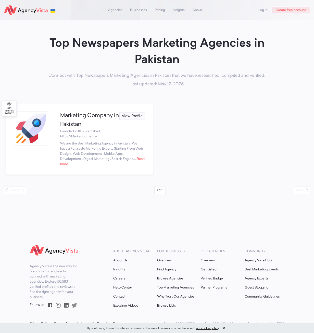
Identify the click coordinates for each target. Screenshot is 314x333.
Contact (119, 296)
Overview (164, 260)
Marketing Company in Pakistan (89, 120)
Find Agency (166, 269)
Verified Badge (212, 278)
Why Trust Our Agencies (175, 296)
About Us (120, 260)
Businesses (138, 10)
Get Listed (208, 269)
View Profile (132, 116)
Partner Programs (214, 287)
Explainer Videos (125, 305)
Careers (119, 278)
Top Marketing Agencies (175, 287)
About (197, 10)
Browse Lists (166, 305)
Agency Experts (256, 278)
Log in (262, 10)
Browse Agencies (170, 278)
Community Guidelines (262, 296)
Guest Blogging (256, 287)
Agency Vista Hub (258, 260)
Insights (179, 10)
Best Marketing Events (262, 269)
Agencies (115, 10)
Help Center (122, 287)
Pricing (160, 10)
